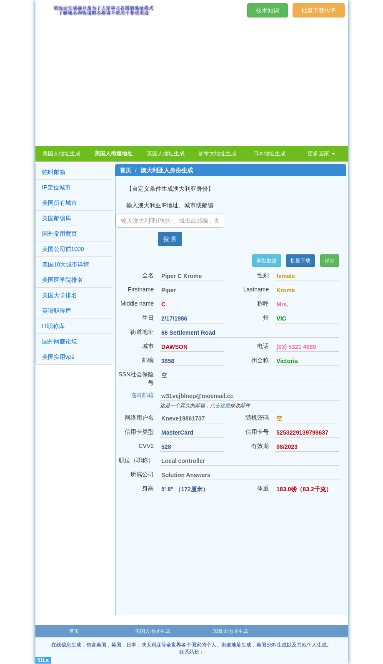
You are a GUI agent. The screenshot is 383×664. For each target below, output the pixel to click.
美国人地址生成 (152, 631)
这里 (225, 405)
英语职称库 (56, 310)
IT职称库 (53, 326)
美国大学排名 (59, 295)
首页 (125, 170)
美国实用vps (58, 356)
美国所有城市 (59, 202)
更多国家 (321, 153)
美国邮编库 (56, 218)
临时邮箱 (53, 172)
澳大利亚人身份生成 (166, 170)
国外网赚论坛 (59, 341)
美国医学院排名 (62, 279)
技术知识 (267, 10)
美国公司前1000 (63, 249)
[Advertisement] (191, 83)
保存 (330, 261)
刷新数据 (267, 261)
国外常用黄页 (59, 233)
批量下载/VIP (318, 10)
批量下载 (300, 261)
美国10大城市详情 (66, 264)
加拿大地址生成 (230, 631)
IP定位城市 (56, 187)
